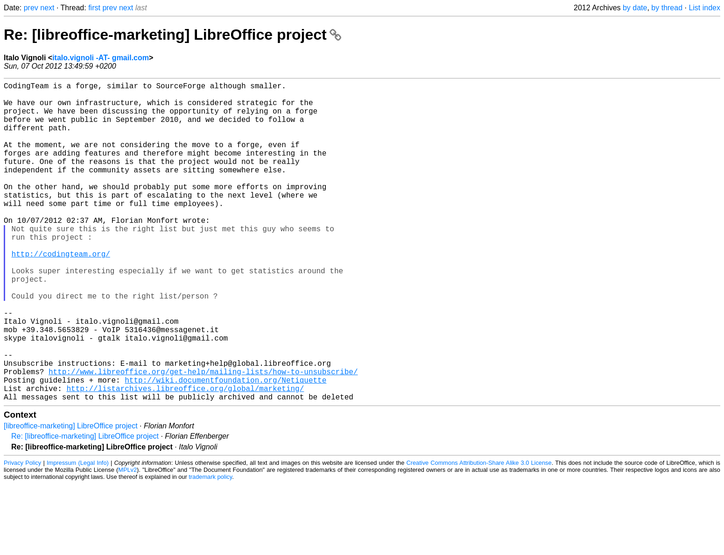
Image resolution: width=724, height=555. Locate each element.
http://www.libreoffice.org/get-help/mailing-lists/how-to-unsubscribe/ (203, 437)
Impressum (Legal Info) (78, 533)
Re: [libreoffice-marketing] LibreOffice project (172, 34)
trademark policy (210, 547)
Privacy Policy (22, 533)
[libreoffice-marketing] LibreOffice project (71, 497)
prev (31, 8)
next (47, 8)
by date (635, 8)
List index (704, 8)
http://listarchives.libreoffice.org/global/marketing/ (185, 457)
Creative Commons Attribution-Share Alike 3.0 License (479, 533)
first (94, 8)
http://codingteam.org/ (61, 293)
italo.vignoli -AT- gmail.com (100, 58)
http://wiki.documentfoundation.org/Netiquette (225, 447)
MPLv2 (127, 540)
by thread (666, 8)
